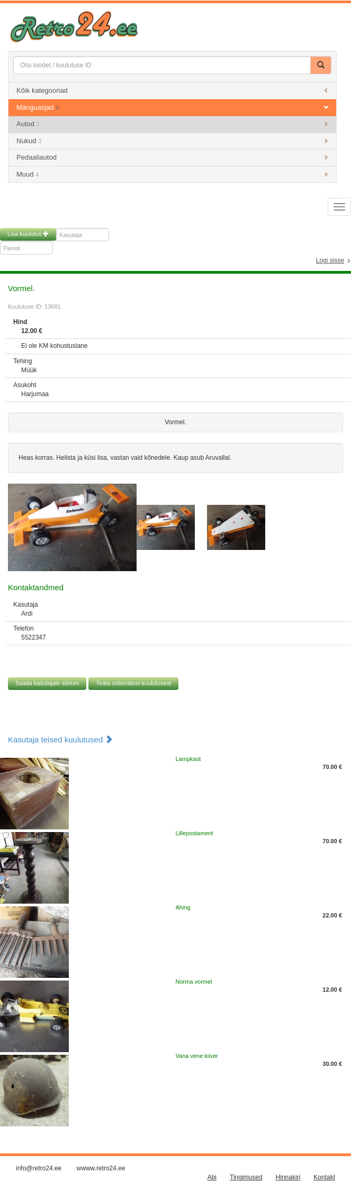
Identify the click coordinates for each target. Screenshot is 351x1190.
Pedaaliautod (172, 157)
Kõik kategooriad (172, 90)
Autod (172, 124)
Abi (212, 1177)
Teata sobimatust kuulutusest (133, 683)
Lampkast (188, 759)
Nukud (172, 141)
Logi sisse (330, 260)
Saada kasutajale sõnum (47, 683)
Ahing (183, 907)
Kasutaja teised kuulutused (60, 739)
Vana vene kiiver (197, 1056)
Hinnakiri (288, 1177)
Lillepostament (194, 833)
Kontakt (324, 1177)
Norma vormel (194, 981)
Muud (172, 174)
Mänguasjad (172, 107)
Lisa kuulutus (28, 234)
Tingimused (246, 1177)
